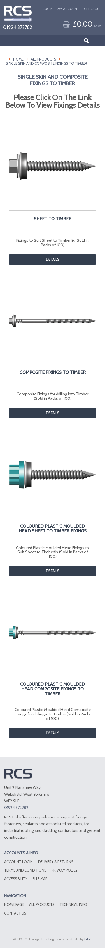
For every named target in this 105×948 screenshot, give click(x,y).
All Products (43, 59)
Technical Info (73, 904)
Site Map (39, 879)
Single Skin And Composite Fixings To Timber (46, 63)
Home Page (14, 904)
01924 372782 (17, 27)
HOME (18, 59)
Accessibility (15, 879)
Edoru (88, 939)
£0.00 (87, 24)
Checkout (93, 9)
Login (48, 9)
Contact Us (15, 913)
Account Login (18, 862)
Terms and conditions (25, 870)
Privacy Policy (65, 870)
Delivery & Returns (55, 862)
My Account (68, 9)
